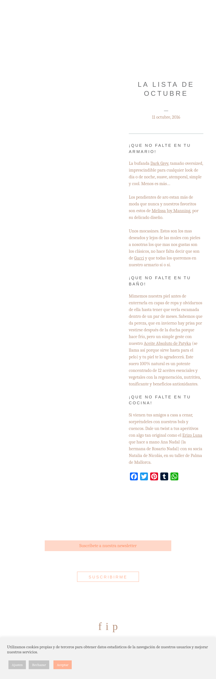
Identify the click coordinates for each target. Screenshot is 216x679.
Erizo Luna (192, 435)
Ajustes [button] (17, 665)
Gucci (139, 258)
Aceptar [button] (62, 665)
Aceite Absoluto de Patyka (167, 343)
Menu (16, 17)
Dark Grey (159, 163)
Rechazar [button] (39, 665)
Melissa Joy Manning (171, 210)
